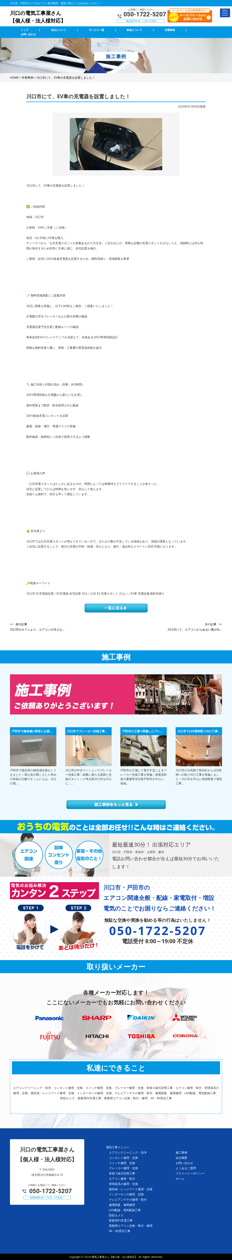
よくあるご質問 (186, 1168)
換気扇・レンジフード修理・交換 (130, 1189)
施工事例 (181, 1152)
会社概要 (181, 1158)
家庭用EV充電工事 (120, 1220)
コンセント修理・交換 (123, 1158)
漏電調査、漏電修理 (122, 1205)
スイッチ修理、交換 (122, 1163)
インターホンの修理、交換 (126, 1194)
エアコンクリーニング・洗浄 (128, 1152)
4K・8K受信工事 (119, 1231)
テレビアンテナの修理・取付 (128, 1200)
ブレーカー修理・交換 (123, 1168)
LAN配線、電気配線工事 (125, 1210)
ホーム (180, 1179)
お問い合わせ (184, 1163)
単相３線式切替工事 (122, 1173)
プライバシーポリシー (190, 1173)
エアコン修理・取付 (122, 1179)
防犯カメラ (116, 1215)
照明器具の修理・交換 (123, 1184)
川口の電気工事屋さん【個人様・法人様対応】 (110, 1257)
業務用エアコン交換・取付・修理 (130, 1226)
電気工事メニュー (117, 1147)
